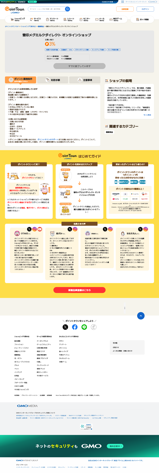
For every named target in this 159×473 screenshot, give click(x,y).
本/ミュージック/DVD (22, 362)
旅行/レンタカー (42, 372)
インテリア (18, 372)
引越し (39, 362)
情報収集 (90, 467)
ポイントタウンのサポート (48, 139)
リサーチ (83, 467)
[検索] (67, 9)
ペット (16, 369)
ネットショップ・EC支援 (38, 467)
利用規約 (16, 395)
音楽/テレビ (41, 369)
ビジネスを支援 (51, 467)
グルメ (16, 365)
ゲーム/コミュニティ (44, 344)
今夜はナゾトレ (64, 355)
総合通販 (17, 341)
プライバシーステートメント (29, 395)
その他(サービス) (42, 376)
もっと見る (147, 115)
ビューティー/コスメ (21, 348)
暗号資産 (105, 467)
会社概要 (42, 395)
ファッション (18, 344)
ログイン (145, 9)
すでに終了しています (79, 66)
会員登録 (124, 9)
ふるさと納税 (18, 386)
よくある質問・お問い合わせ (122, 351)
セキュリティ (61, 467)
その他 (124, 467)
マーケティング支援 (73, 467)
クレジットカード (43, 365)
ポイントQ (62, 348)
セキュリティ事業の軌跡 (110, 418)
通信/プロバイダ (42, 358)
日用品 (16, 376)
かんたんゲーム (64, 358)
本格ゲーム (63, 362)
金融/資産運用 (41, 355)
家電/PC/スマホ (19, 351)
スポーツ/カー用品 (20, 382)
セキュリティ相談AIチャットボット (94, 415)
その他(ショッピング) (21, 389)
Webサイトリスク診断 (75, 415)
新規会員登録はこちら (79, 290)
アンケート (63, 344)
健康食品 (109, 132)
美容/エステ (41, 351)
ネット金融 (98, 467)
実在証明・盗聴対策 (21, 418)
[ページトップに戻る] (141, 316)
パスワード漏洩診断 (60, 415)
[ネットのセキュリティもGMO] (19, 1)
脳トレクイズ (63, 351)
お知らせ (116, 347)
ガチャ (61, 341)
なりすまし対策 (96, 418)
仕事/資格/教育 (42, 348)
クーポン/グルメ (42, 341)
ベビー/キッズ (19, 379)
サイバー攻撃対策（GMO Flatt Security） (78, 418)
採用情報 (49, 395)
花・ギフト (18, 358)
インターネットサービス (22, 467)
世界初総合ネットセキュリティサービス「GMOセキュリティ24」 (34, 415)
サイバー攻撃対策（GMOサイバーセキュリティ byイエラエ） (47, 418)
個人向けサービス (115, 467)
